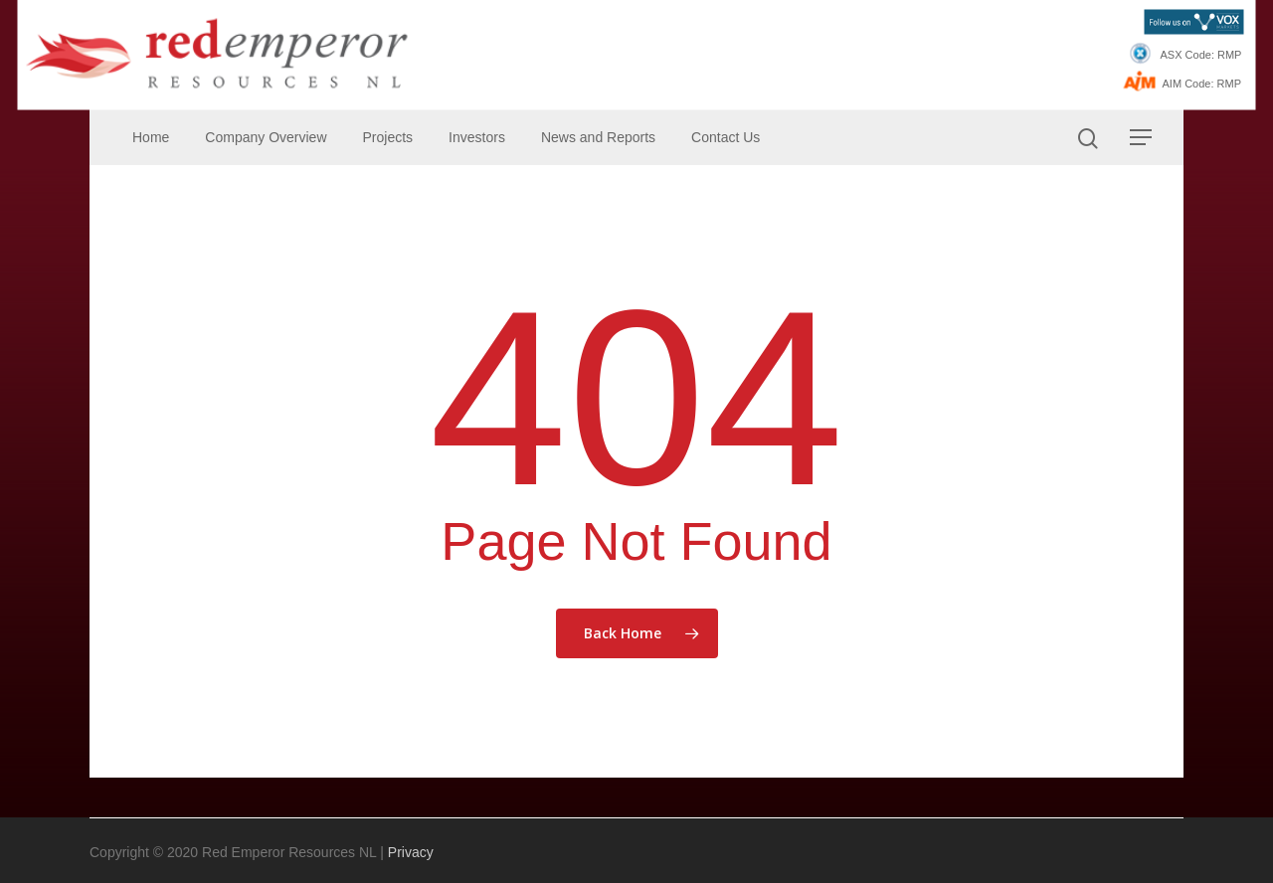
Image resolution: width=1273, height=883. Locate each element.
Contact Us (725, 137)
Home (150, 137)
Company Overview (265, 137)
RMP (1229, 55)
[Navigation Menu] (1142, 137)
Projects (388, 137)
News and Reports (598, 137)
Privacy (411, 852)
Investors (477, 137)
